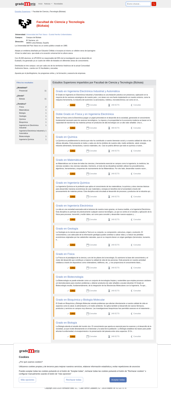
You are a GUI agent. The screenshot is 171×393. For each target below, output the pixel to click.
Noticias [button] (47, 4)
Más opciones (27, 380)
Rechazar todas (73, 380)
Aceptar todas (118, 380)
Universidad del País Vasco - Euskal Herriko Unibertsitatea (49, 34)
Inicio (40, 4)
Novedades (58, 4)
